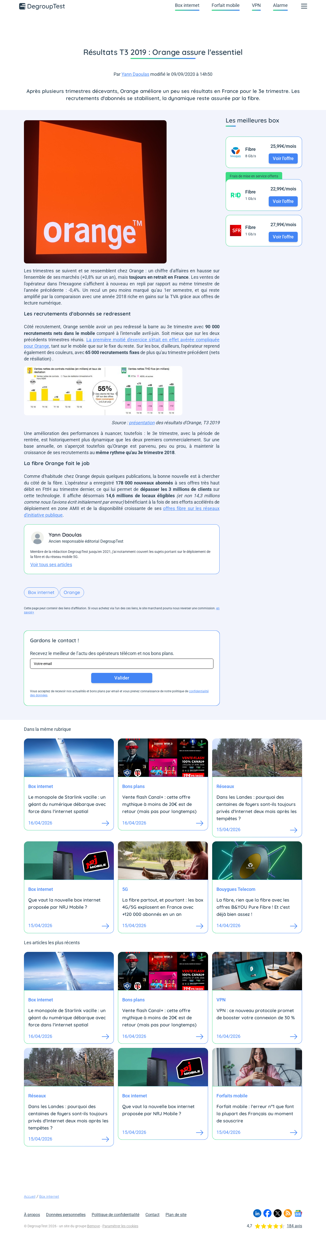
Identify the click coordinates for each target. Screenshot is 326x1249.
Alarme (280, 5)
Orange (72, 592)
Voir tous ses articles (51, 564)
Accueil (29, 1196)
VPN (256, 5)
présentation (142, 422)
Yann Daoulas (135, 74)
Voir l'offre (283, 158)
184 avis (294, 1225)
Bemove (93, 1226)
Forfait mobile (226, 5)
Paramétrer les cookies (120, 1226)
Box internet (187, 5)
